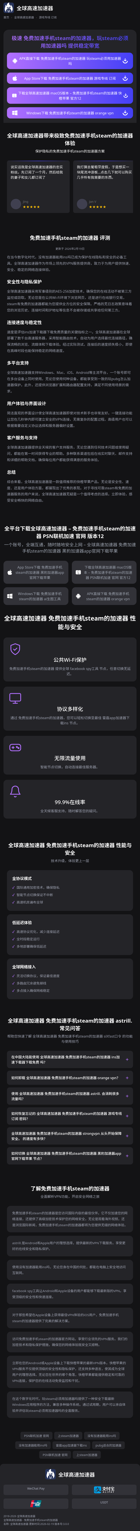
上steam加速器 (68, 1436)
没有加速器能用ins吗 (102, 1436)
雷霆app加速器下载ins (71, 1445)
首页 (6, 17)
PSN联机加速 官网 (36, 1436)
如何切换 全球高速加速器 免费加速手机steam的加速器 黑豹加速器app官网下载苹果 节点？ (66, 1156)
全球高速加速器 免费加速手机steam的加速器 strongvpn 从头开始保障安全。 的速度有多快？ (66, 1136)
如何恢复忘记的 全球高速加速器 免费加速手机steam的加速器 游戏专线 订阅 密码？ (66, 1116)
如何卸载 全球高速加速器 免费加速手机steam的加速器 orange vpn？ (65, 1077)
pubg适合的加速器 (108, 1445)
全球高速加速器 (24, 17)
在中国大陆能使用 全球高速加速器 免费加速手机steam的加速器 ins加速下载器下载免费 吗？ (65, 1060)
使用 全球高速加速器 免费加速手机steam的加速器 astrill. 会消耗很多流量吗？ (65, 1096)
